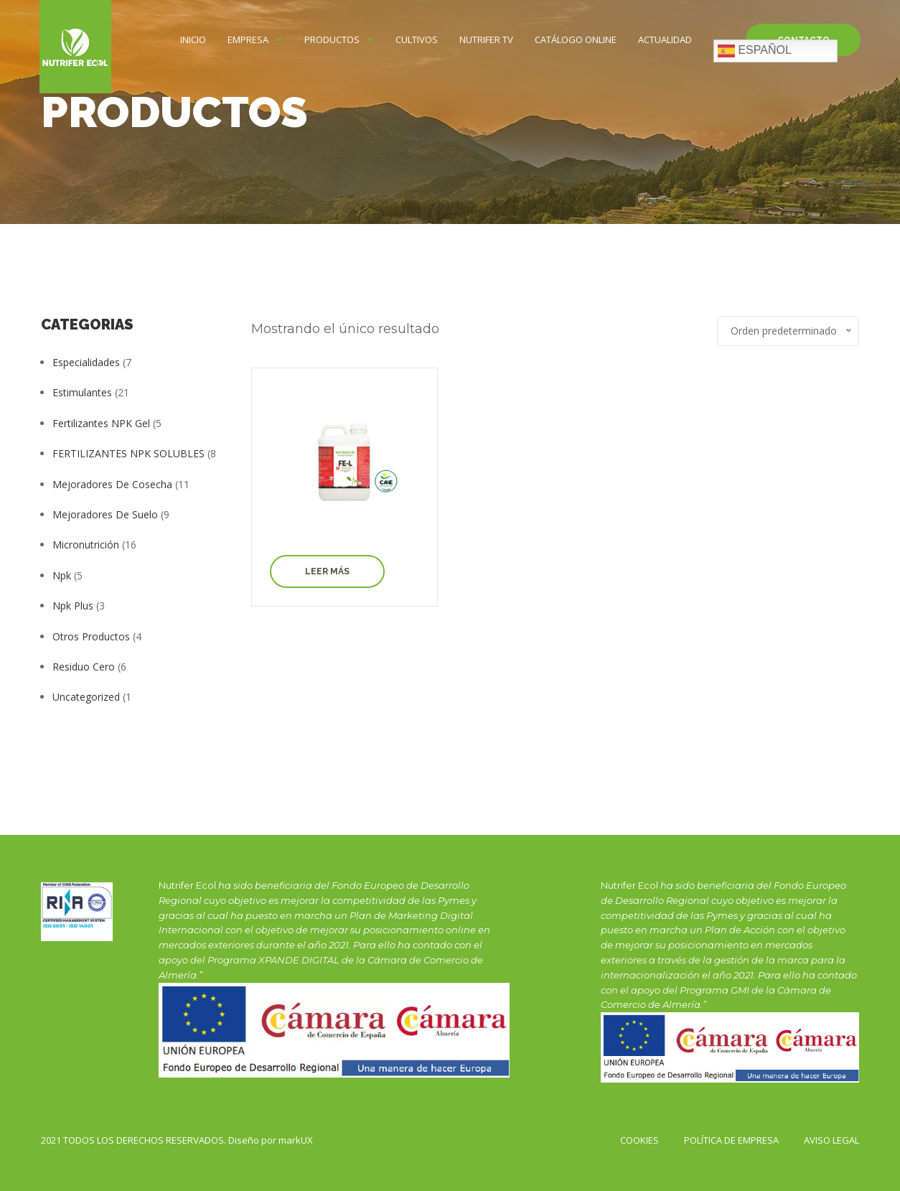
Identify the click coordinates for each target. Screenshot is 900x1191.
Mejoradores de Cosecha (112, 484)
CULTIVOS (416, 39)
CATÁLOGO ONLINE (576, 39)
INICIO (193, 39)
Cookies (639, 1140)
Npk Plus (72, 605)
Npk (61, 575)
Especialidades (86, 362)
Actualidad (665, 39)
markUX (295, 1140)
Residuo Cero (83, 666)
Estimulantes (82, 392)
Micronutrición (85, 544)
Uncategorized (86, 697)
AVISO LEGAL (831, 1140)
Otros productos (91, 636)
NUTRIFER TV (486, 39)
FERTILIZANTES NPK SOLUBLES (128, 453)
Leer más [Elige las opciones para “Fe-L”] (327, 571)
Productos (332, 39)
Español (755, 51)
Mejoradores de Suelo (105, 514)
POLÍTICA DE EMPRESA (731, 1140)
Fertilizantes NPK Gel (101, 423)
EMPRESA (248, 39)
